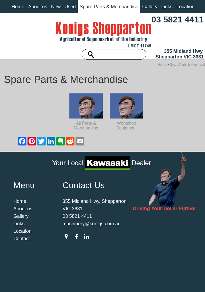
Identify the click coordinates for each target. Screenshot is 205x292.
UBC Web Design (113, 282)
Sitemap (52, 279)
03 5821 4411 (177, 19)
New (56, 6)
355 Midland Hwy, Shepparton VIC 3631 (180, 54)
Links (166, 6)
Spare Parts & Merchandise (109, 6)
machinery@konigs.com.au (91, 238)
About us (37, 6)
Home (17, 6)
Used (70, 6)
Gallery (149, 6)
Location (185, 6)
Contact (21, 253)
